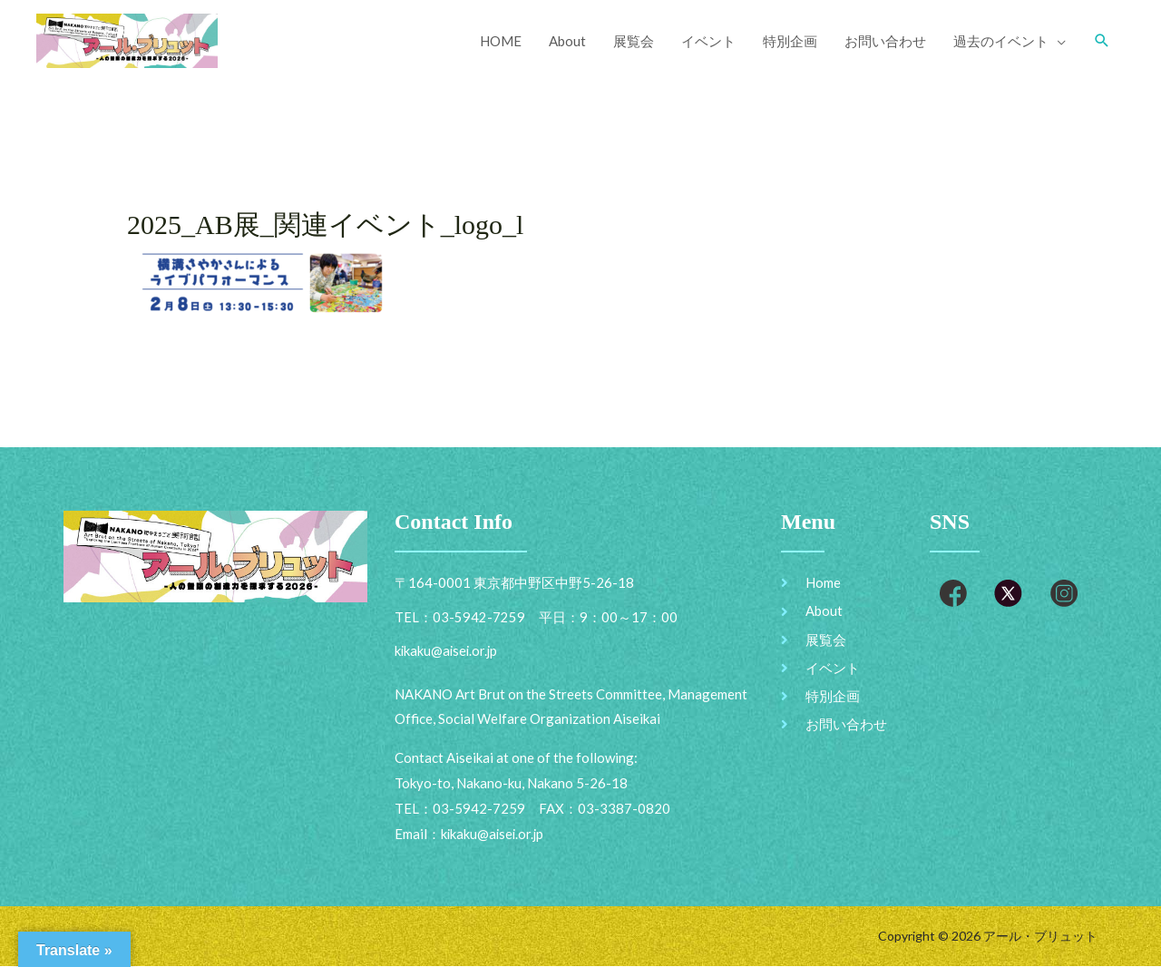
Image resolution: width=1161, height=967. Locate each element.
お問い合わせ (885, 41)
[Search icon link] (1102, 41)
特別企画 (790, 41)
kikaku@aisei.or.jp (494, 834)
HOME (501, 41)
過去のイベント (1001, 41)
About (567, 41)
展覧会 (633, 41)
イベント (708, 41)
